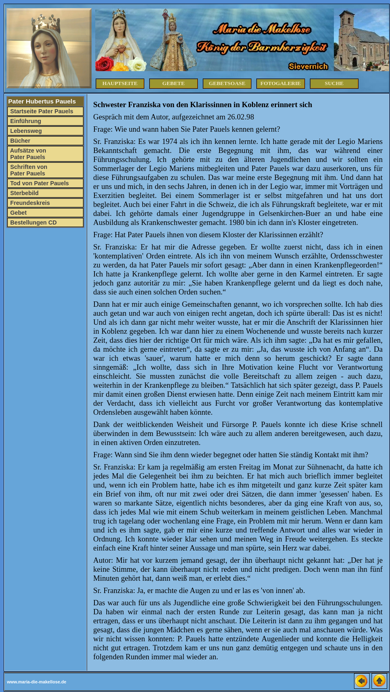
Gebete (173, 83)
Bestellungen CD (33, 222)
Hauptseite (120, 83)
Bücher (19, 140)
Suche (334, 83)
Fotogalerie (280, 83)
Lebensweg (25, 131)
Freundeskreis (29, 203)
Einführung (25, 121)
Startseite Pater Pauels (41, 111)
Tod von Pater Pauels (39, 183)
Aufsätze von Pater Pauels (27, 153)
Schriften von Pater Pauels (28, 170)
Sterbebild (23, 193)
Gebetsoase (227, 83)
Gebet (18, 212)
